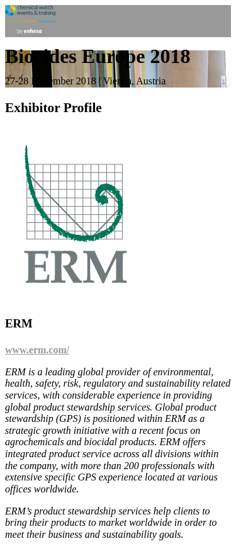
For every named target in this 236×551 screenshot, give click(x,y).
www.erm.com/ (37, 349)
